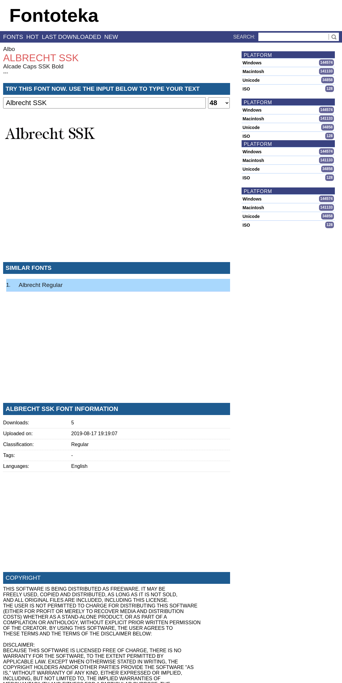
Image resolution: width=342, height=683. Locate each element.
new (111, 37)
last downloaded (71, 37)
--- (5, 72)
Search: (244, 36)
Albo (9, 49)
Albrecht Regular (41, 285)
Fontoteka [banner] (54, 15)
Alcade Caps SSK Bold (33, 66)
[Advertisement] (116, 211)
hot (32, 37)
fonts (13, 37)
